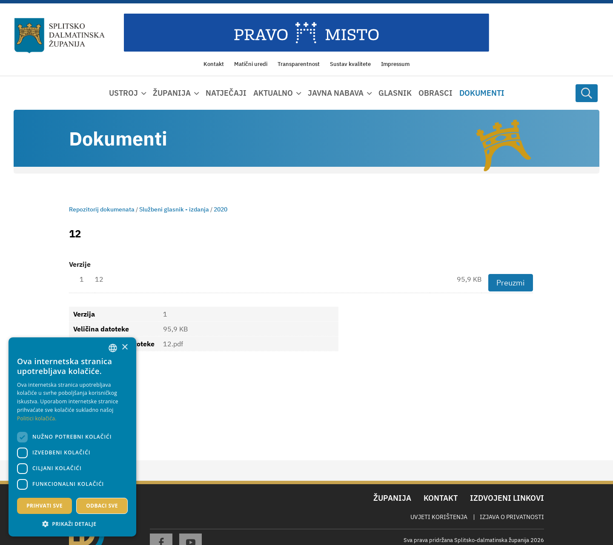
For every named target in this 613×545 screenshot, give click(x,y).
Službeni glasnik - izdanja (174, 209)
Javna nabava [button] (336, 93)
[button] (72, 523)
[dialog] (72, 436)
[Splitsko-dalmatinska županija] (59, 36)
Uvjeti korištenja (438, 517)
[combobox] (113, 348)
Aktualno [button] (273, 93)
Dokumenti (481, 93)
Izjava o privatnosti (512, 517)
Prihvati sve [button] (44, 505)
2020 (220, 209)
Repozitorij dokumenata (102, 209)
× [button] (124, 347)
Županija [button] (172, 93)
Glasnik (395, 93)
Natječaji (226, 93)
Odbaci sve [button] (102, 505)
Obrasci (435, 93)
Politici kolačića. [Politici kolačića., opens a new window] (37, 418)
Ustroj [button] (123, 93)
